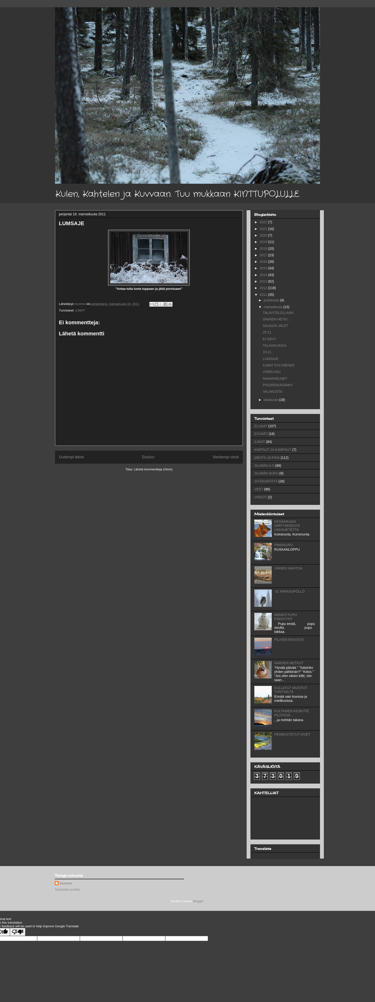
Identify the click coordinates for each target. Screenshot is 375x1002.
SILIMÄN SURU (266, 473)
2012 (264, 288)
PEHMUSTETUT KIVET (292, 734)
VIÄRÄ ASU (272, 372)
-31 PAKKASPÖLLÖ (289, 591)
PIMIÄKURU (283, 545)
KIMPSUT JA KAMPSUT (272, 450)
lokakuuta (271, 400)
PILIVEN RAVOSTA (289, 640)
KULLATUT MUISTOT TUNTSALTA (290, 690)
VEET (258, 489)
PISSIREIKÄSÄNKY (278, 385)
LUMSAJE (270, 359)
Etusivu (148, 457)
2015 (264, 268)
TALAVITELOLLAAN (278, 313)
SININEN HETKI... (276, 319)
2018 (264, 248)
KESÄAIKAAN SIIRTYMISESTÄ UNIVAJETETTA (287, 526)
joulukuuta (272, 300)
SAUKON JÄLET (275, 326)
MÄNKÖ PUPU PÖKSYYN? (285, 617)
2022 (264, 222)
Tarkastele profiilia (67, 889)
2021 (264, 229)
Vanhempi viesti (226, 457)
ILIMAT (80, 310)
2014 (264, 275)
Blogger (198, 901)
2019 (264, 242)
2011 (264, 295)
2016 (264, 262)
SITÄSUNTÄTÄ (266, 481)
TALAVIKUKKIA (274, 345)
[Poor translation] (17, 932)
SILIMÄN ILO (264, 465)
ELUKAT (260, 426)
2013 (264, 281)
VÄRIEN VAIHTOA (288, 568)
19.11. (267, 352)
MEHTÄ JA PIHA (267, 458)
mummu (66, 883)
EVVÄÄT (261, 434)
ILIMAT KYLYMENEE (279, 365)
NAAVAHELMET (275, 378)
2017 (264, 255)
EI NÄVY (269, 339)
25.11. (267, 332)
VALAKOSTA (272, 391)
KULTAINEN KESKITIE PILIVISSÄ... (291, 713)
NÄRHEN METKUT (289, 663)
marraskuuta (273, 307)
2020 (264, 235)
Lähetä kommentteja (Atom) (153, 469)
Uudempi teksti (71, 457)
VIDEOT (260, 497)
